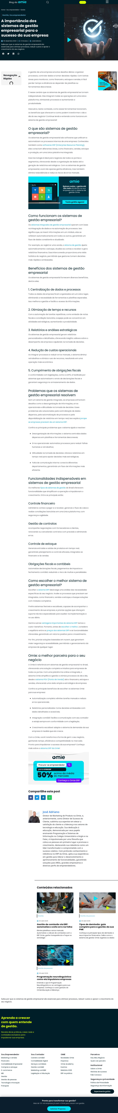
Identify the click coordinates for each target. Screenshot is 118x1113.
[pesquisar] (47, 2)
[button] (3, 54)
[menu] (107, 1)
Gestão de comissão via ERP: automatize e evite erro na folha (54, 925)
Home (3, 10)
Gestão (23, 10)
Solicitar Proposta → (59, 1109)
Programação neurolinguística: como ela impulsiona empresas (54, 978)
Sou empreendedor (13, 10)
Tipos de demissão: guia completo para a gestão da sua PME (96, 927)
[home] (17, 2)
